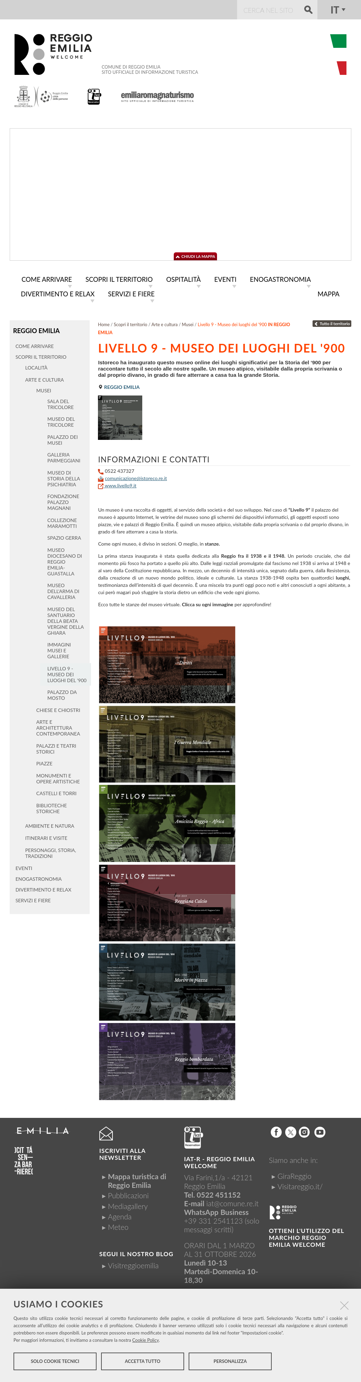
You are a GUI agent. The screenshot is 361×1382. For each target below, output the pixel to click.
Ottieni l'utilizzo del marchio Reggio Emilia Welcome (306, 1236)
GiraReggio (295, 1174)
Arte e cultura (165, 323)
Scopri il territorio (130, 323)
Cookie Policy (145, 1342)
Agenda (120, 1215)
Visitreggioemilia (133, 1264)
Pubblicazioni (128, 1194)
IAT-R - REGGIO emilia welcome (219, 1161)
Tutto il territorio (332, 322)
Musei (187, 323)
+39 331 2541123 (213, 1219)
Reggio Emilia (35, 328)
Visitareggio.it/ (300, 1185)
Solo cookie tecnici (55, 1364)
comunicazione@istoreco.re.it (136, 477)
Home (104, 323)
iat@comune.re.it (232, 1202)
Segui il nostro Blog (136, 1252)
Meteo (118, 1225)
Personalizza (230, 1364)
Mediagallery (128, 1204)
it (335, 10)
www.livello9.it (117, 484)
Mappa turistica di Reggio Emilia (137, 1179)
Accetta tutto (143, 1364)
